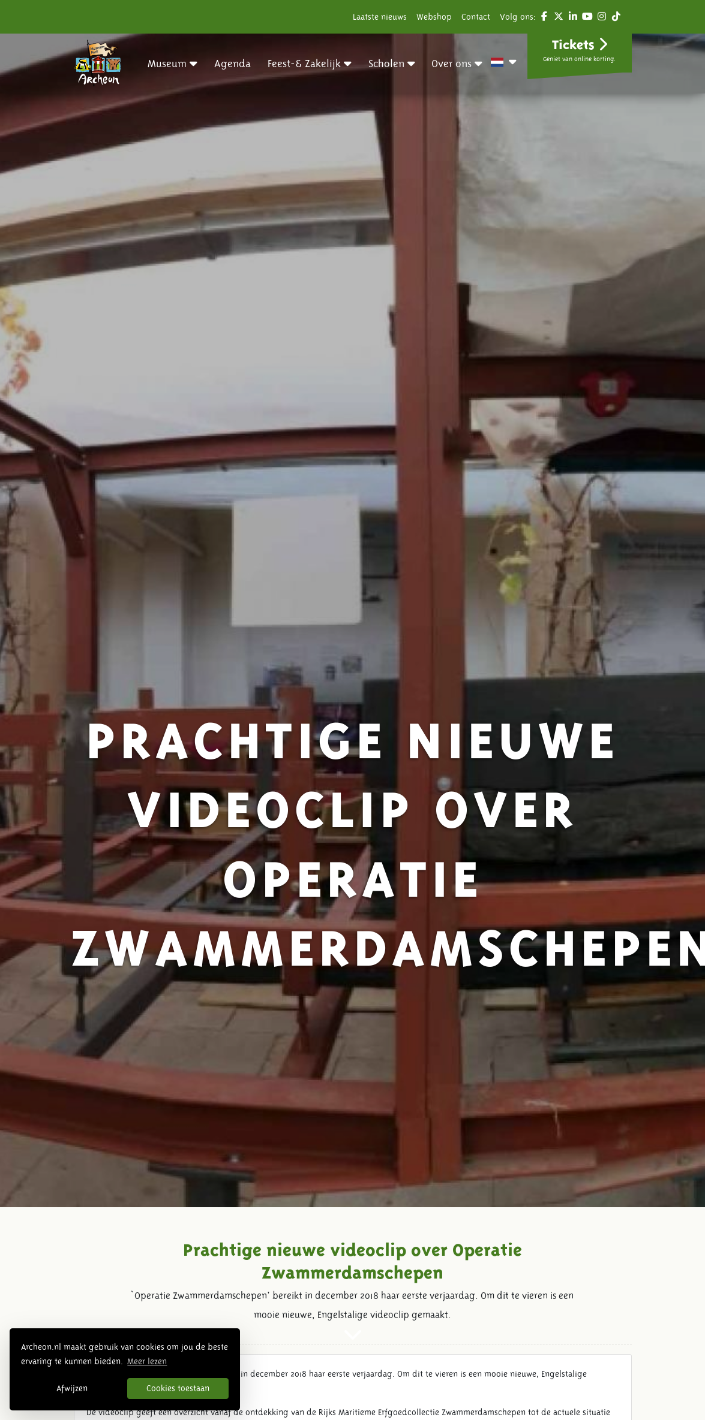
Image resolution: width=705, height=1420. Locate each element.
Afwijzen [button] (72, 1388)
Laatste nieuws (380, 17)
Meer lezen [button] (147, 1361)
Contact (475, 17)
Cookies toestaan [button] (177, 1388)
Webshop (434, 17)
